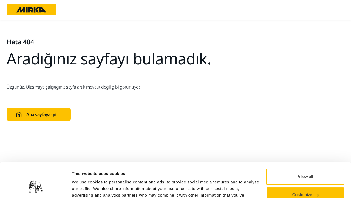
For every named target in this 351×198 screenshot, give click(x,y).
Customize (305, 164)
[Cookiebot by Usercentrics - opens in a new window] (36, 187)
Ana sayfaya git (36, 114)
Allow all (305, 146)
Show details (84, 187)
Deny (305, 182)
